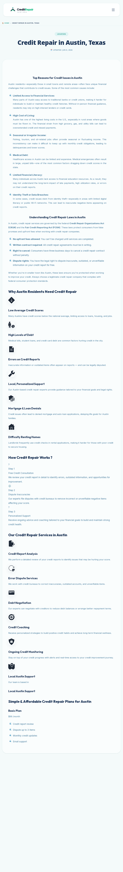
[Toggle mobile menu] (113, 10)
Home (5, 23)
